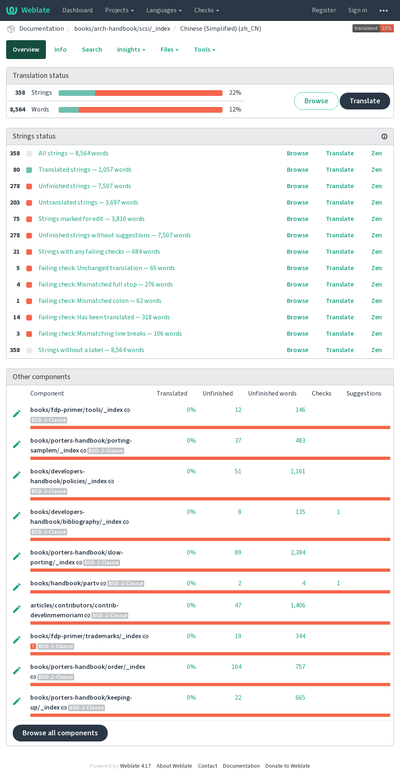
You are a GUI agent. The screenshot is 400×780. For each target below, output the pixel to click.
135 (300, 511)
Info (61, 49)
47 (238, 605)
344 (300, 636)
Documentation (41, 28)
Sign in (357, 10)
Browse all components (60, 733)
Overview (26, 49)
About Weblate (174, 766)
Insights (131, 49)
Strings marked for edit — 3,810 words (92, 218)
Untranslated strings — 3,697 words (89, 202)
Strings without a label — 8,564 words (91, 350)
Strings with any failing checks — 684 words (99, 251)
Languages (164, 10)
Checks (206, 10)
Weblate (28, 10)
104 (236, 666)
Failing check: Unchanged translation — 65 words (107, 268)
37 (238, 440)
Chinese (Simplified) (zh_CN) (220, 28)
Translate (365, 101)
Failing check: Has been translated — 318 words (104, 317)
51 (238, 471)
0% (191, 409)
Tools (205, 49)
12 (238, 409)
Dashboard (77, 10)
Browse (316, 101)
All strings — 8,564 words (74, 153)
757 (300, 666)
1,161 (298, 471)
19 (238, 636)
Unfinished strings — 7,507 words (85, 186)
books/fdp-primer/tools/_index (76, 409)
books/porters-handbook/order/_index (87, 666)
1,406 (298, 605)
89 (238, 552)
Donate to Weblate (288, 766)
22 (238, 697)
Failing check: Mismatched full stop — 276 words (106, 284)
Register (324, 10)
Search (92, 49)
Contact (207, 766)
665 (300, 697)
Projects (119, 10)
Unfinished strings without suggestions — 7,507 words (115, 235)
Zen (376, 153)
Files (170, 49)
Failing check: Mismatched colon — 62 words (100, 300)
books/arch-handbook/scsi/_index (122, 28)
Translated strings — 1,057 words (85, 169)
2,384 (298, 552)
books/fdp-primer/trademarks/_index (85, 636)
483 (300, 440)
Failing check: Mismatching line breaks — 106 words (110, 333)
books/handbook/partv (64, 583)
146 (300, 409)
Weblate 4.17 (135, 766)
